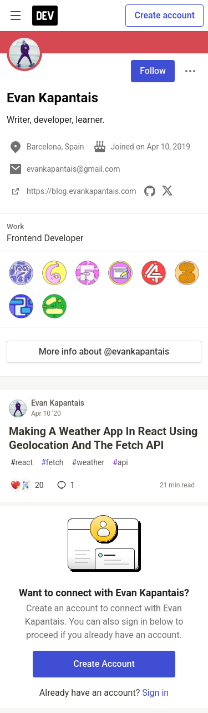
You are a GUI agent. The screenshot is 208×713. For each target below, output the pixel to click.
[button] (21, 273)
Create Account (104, 664)
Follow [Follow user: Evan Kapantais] (153, 71)
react (22, 462)
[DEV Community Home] (45, 15)
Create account (164, 15)
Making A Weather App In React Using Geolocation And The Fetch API (103, 438)
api (120, 462)
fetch (52, 462)
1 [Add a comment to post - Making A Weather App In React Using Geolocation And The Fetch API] (65, 485)
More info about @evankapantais (104, 351)
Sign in (155, 692)
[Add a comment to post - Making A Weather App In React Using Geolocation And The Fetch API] (26, 485)
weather (88, 462)
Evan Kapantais (57, 402)
